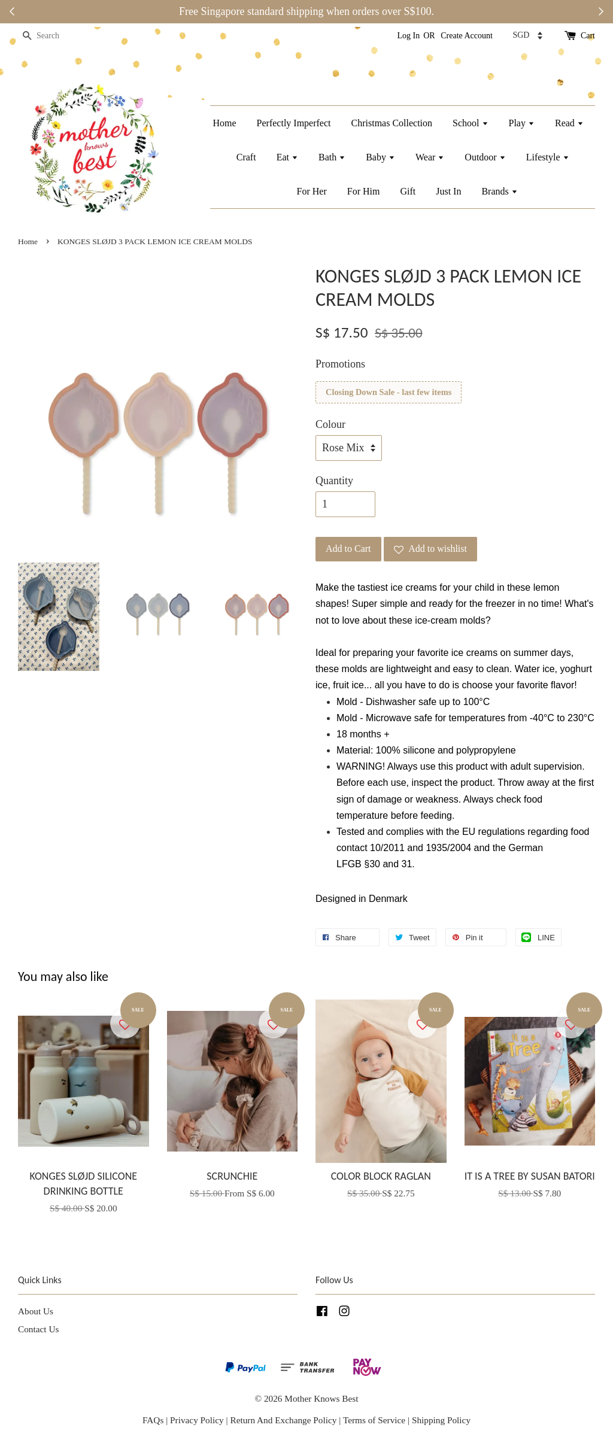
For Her (312, 191)
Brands (499, 191)
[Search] (54, 36)
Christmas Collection (392, 123)
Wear (429, 157)
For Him (363, 191)
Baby (380, 157)
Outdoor (485, 157)
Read (569, 123)
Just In (448, 191)
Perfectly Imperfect (294, 123)
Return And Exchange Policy (283, 1420)
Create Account (467, 35)
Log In (408, 35)
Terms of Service (375, 1420)
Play (522, 123)
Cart (588, 35)
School (470, 123)
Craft (246, 157)
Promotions (340, 364)
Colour (330, 424)
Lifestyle (547, 157)
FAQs (152, 1420)
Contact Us (38, 1329)
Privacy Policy (197, 1420)
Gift (407, 191)
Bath (331, 157)
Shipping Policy (441, 1420)
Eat (287, 157)
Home (224, 123)
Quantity (334, 481)
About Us (35, 1311)
